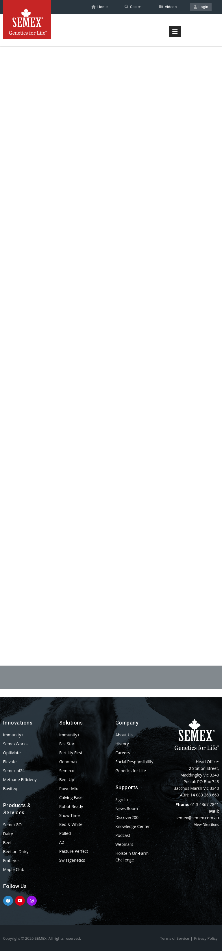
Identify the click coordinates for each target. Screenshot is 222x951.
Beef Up (66, 779)
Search (133, 7)
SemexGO (12, 824)
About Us (124, 735)
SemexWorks (15, 743)
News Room (126, 808)
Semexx (66, 770)
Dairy (8, 833)
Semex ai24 (14, 770)
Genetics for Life (130, 770)
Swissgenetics (72, 860)
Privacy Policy (205, 938)
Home (99, 7)
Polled (65, 833)
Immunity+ (13, 735)
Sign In (121, 799)
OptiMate (12, 752)
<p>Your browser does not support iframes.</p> (111, 340)
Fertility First (70, 752)
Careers (122, 752)
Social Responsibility (134, 761)
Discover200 (126, 817)
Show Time (69, 815)
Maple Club (13, 869)
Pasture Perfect (73, 851)
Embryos (11, 860)
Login (201, 7)
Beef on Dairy (16, 851)
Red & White (70, 824)
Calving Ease (71, 797)
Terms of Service (174, 938)
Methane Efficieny (20, 779)
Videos (168, 7)
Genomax (68, 761)
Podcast (122, 835)
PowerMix (68, 788)
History (122, 743)
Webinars (124, 844)
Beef (7, 842)
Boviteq (10, 788)
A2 (61, 842)
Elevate (10, 761)
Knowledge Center (132, 826)
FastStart (67, 743)
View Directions (206, 824)
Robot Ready (71, 806)
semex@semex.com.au (197, 817)
